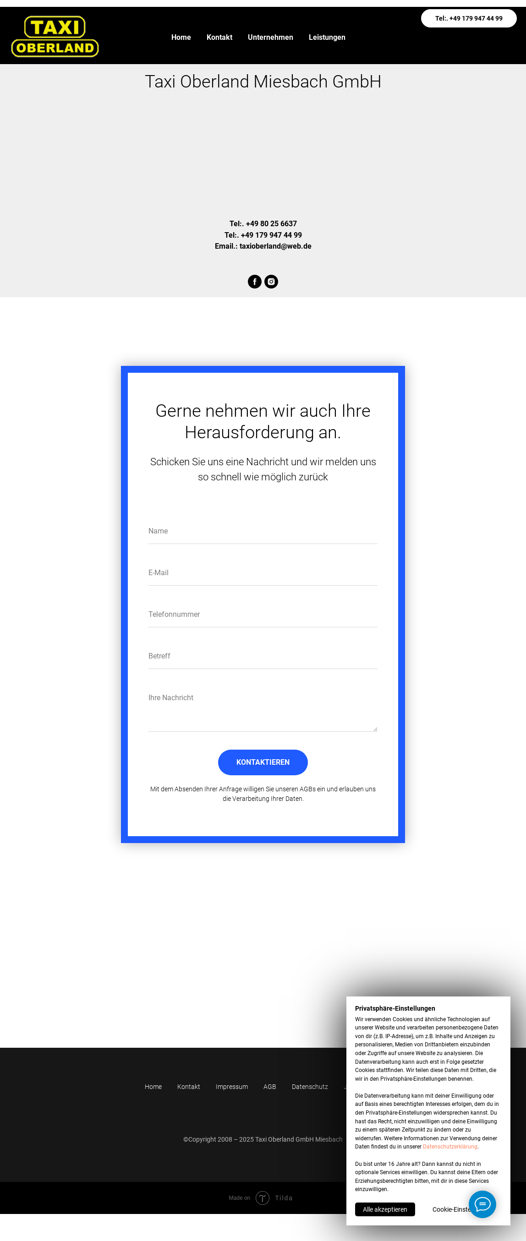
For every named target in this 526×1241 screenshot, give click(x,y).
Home (181, 37)
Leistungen (327, 37)
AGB (269, 1086)
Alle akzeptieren (385, 1209)
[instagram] (271, 281)
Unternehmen (270, 37)
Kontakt (219, 37)
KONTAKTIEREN (263, 762)
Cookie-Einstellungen (462, 1209)
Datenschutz (310, 1086)
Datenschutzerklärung (450, 1146)
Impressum (232, 1086)
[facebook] (255, 281)
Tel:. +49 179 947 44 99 (469, 18)
